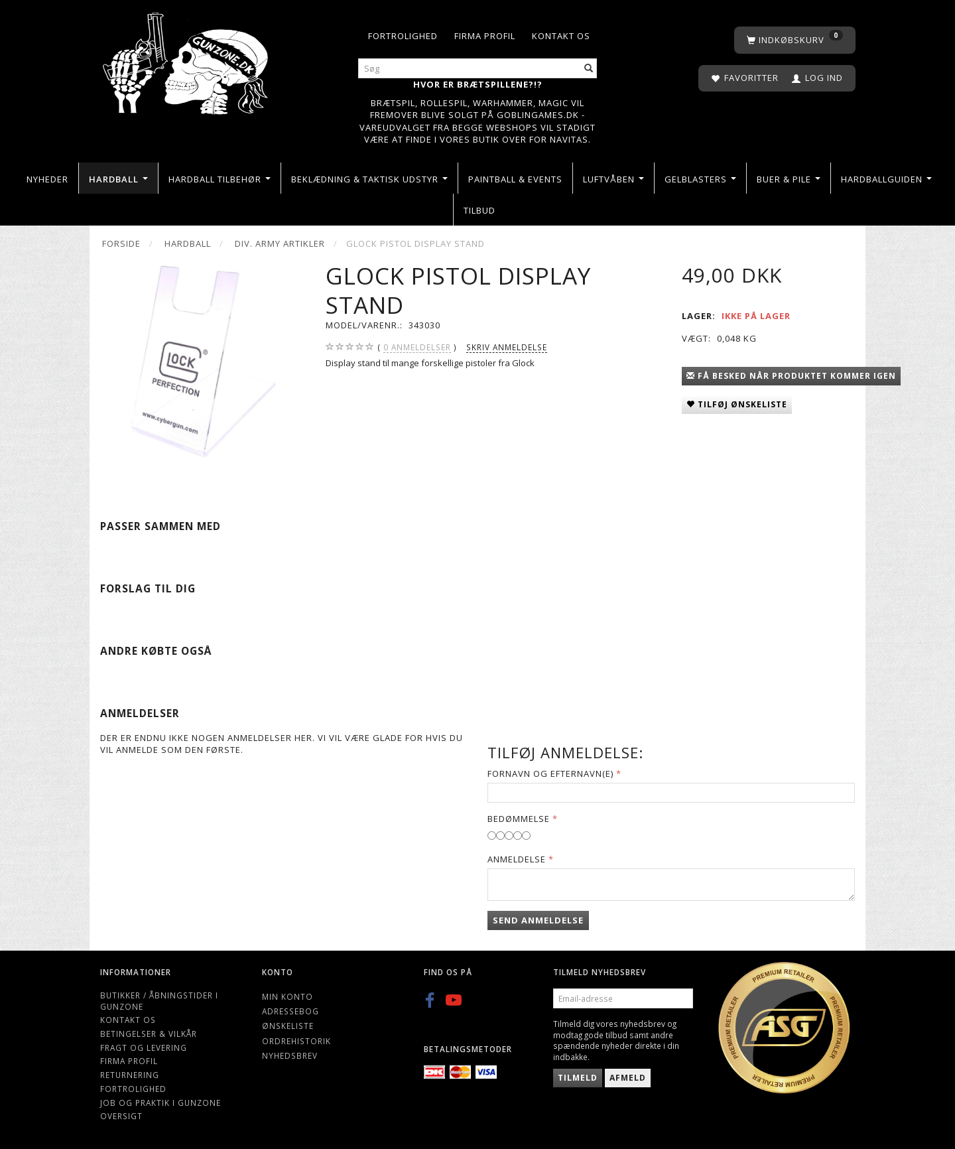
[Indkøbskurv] (795, 40)
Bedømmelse (518, 819)
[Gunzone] (186, 60)
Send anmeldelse (538, 920)
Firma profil (484, 36)
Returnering (129, 1074)
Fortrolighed (403, 36)
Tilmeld (578, 1077)
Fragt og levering (143, 1047)
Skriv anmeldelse (506, 347)
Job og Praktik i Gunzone (160, 1102)
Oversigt (121, 1116)
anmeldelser (417, 347)
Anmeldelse (516, 859)
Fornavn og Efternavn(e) (550, 773)
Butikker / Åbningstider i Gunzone (159, 1001)
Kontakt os (561, 36)
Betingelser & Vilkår (148, 1033)
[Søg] (589, 68)
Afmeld (627, 1077)
